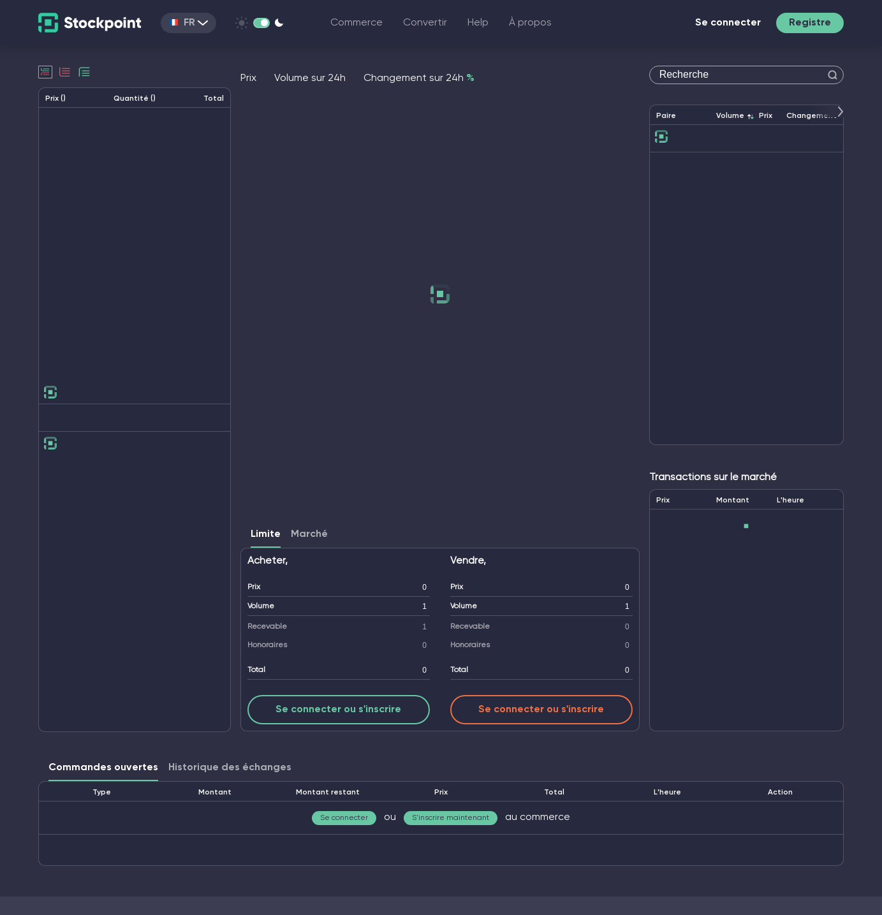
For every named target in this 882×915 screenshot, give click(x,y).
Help (478, 23)
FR (188, 23)
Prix (253, 587)
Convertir (425, 23)
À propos (530, 23)
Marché (309, 534)
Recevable (267, 627)
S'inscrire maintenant (450, 818)
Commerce (356, 23)
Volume (260, 606)
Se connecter (728, 23)
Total (256, 670)
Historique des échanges (229, 768)
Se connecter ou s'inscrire (338, 710)
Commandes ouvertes (103, 768)
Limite (266, 534)
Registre (810, 23)
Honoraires (267, 645)
